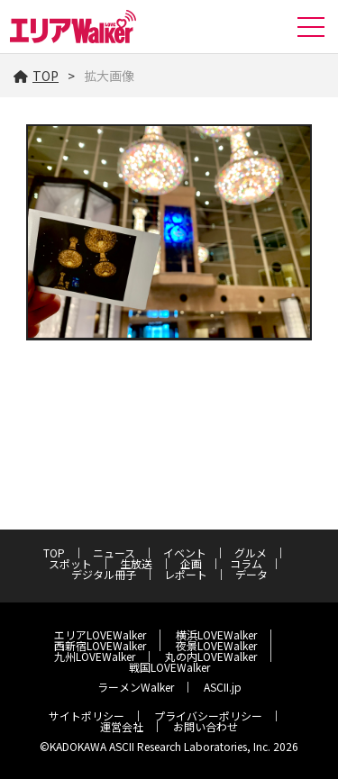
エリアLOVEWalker (100, 634)
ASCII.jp (223, 686)
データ (251, 574)
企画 (191, 563)
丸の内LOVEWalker (211, 656)
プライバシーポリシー (208, 715)
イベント (184, 552)
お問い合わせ (205, 726)
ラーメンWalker (135, 686)
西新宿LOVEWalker (100, 645)
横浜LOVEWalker (216, 634)
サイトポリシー (86, 715)
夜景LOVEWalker (216, 645)
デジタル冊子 (103, 574)
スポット (70, 563)
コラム (246, 563)
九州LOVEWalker (94, 656)
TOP (36, 76)
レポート (185, 574)
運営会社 (121, 726)
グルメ (250, 552)
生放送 (136, 563)
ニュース (114, 552)
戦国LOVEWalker (169, 667)
